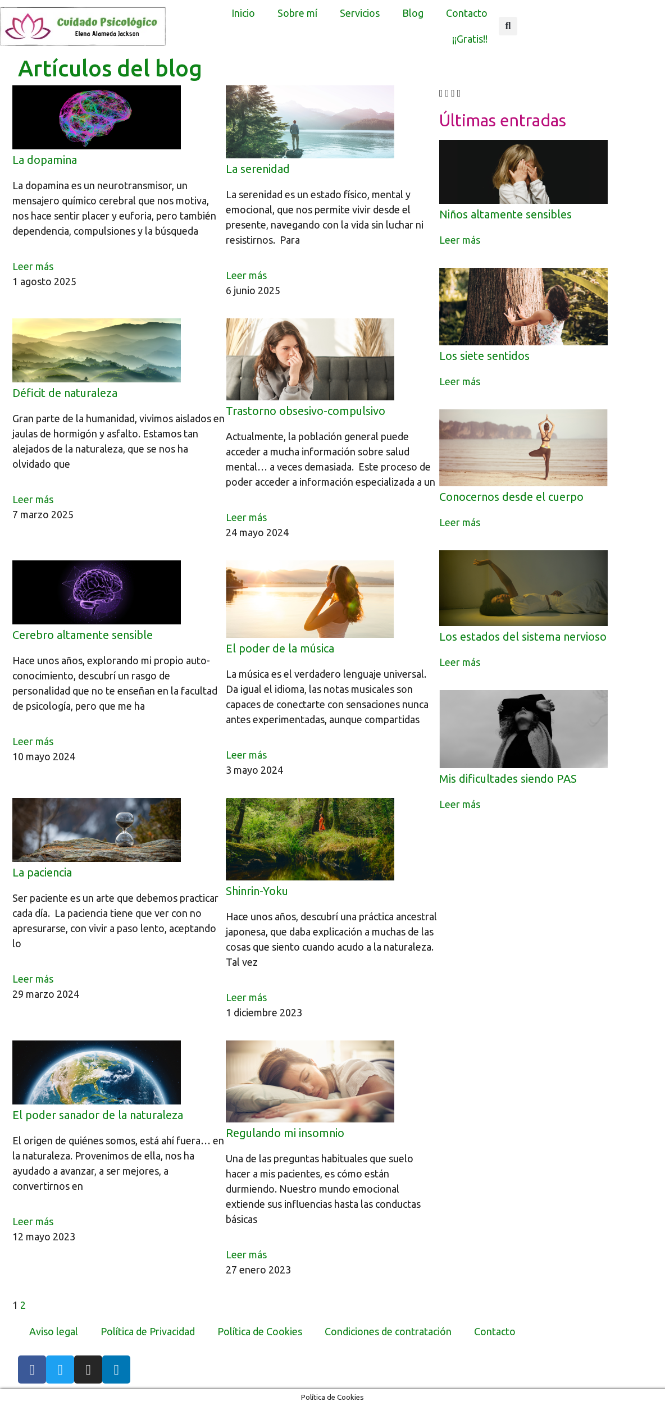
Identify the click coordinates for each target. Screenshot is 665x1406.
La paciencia (42, 872)
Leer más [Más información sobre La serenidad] (246, 275)
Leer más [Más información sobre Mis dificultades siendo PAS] (459, 804)
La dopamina (44, 159)
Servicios (360, 13)
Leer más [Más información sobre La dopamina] (32, 266)
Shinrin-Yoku (257, 890)
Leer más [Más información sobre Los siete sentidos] (459, 381)
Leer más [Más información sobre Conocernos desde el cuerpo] (459, 522)
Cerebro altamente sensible (82, 634)
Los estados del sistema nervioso (523, 636)
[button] (508, 26)
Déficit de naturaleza (64, 392)
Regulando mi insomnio (285, 1132)
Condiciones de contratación (388, 1331)
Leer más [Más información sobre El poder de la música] (246, 754)
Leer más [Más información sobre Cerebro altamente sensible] (32, 741)
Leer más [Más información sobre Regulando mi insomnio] (246, 1254)
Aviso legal (53, 1331)
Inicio (243, 13)
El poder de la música (280, 648)
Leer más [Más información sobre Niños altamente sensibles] (459, 239)
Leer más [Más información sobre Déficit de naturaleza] (32, 499)
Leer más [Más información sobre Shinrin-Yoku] (246, 997)
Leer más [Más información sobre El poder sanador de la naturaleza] (32, 1221)
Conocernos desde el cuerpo (511, 496)
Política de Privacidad (148, 1331)
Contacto (467, 13)
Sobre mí (297, 13)
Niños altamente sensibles (505, 214)
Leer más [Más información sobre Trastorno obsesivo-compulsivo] (246, 517)
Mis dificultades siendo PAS (508, 778)
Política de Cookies (259, 1331)
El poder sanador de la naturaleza (97, 1114)
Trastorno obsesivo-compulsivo (305, 410)
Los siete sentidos (484, 355)
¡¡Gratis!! (470, 38)
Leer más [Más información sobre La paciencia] (32, 978)
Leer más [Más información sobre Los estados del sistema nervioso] (459, 662)
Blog (412, 13)
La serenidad (258, 168)
